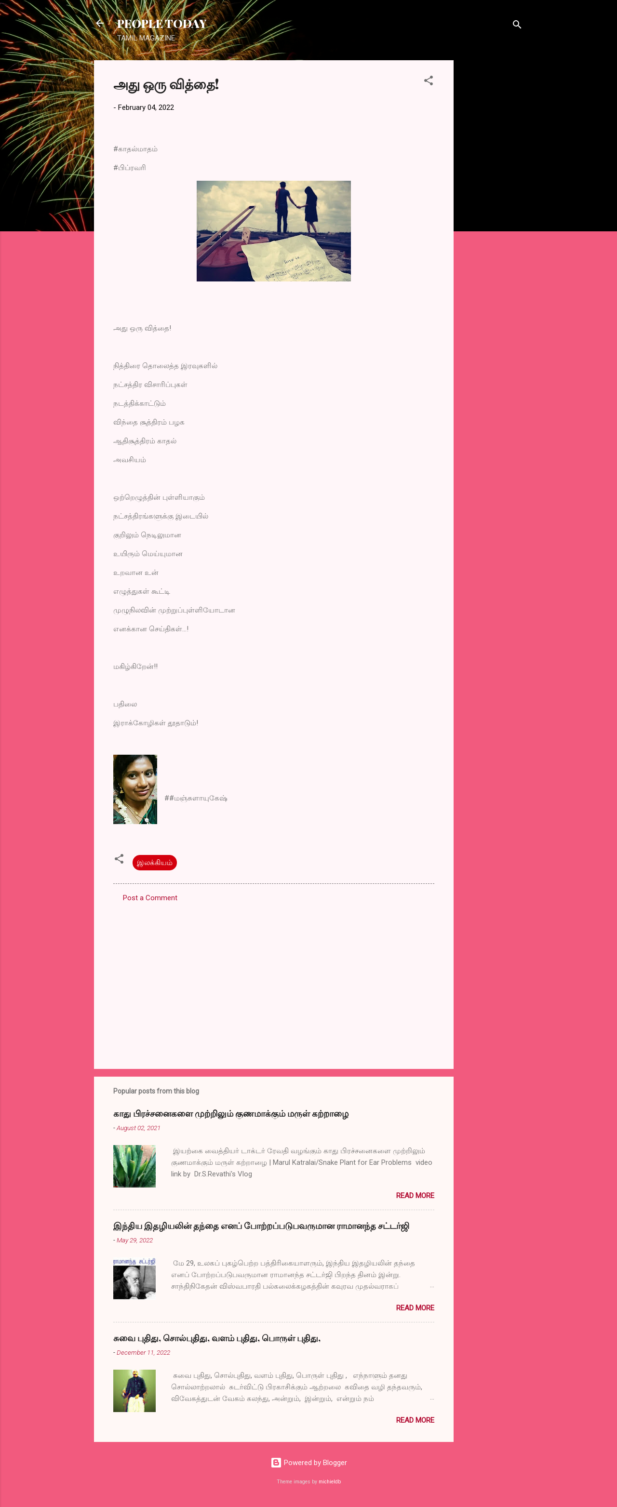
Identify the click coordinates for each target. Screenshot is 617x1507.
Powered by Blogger (308, 1462)
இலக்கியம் (155, 862)
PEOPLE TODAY (161, 23)
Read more (415, 1195)
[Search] (517, 26)
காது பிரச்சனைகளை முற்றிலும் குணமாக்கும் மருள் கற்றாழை (231, 1113)
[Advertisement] (492, 204)
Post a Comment (150, 898)
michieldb (330, 1482)
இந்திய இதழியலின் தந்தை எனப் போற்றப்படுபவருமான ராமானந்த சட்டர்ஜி (261, 1225)
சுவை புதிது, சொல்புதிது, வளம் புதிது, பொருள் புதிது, (217, 1338)
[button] (428, 82)
